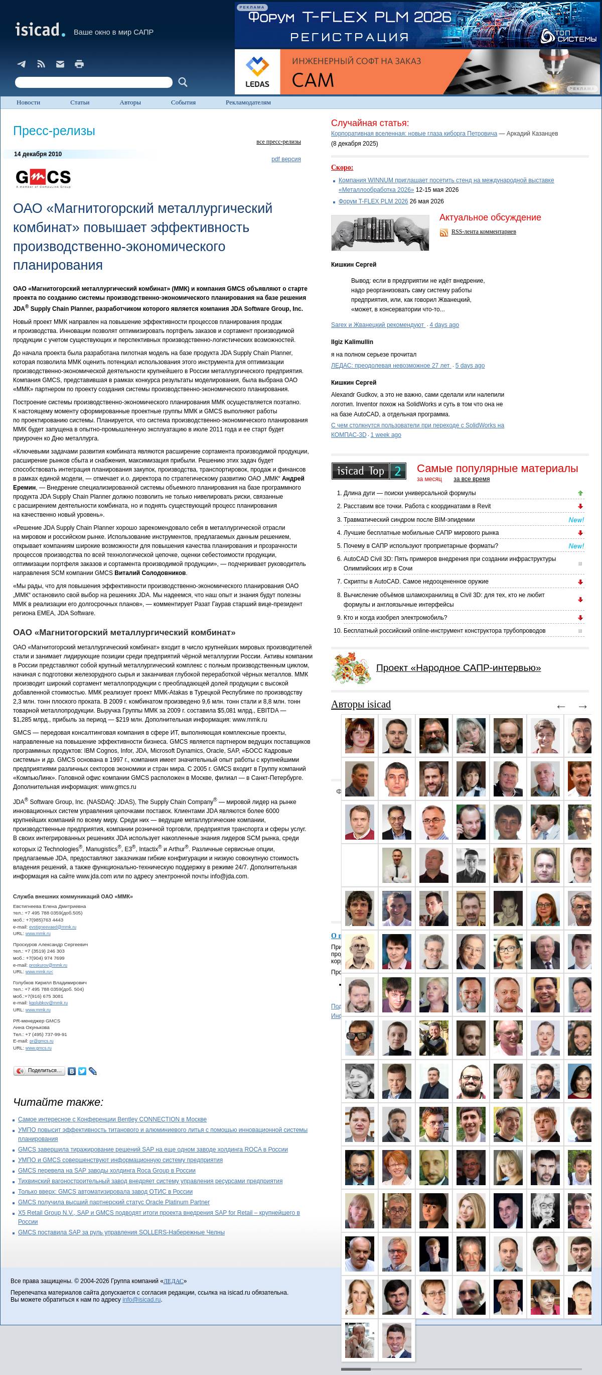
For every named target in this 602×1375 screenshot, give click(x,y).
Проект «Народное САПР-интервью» (458, 667)
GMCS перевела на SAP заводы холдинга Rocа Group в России (107, 1170)
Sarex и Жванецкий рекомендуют (378, 324)
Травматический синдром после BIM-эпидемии (409, 519)
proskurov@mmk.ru (48, 965)
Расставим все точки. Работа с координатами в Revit (417, 506)
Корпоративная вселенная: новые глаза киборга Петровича (414, 133)
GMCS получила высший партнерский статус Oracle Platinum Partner (114, 1202)
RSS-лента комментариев (484, 231)
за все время (472, 479)
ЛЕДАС (174, 1281)
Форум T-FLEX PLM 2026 (373, 201)
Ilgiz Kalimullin (352, 342)
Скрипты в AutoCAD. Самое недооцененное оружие (416, 581)
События (183, 102)
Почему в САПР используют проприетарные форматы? (421, 545)
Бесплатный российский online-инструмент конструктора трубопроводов (445, 630)
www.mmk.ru (38, 933)
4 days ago (444, 324)
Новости (28, 102)
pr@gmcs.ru (42, 1041)
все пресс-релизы (278, 141)
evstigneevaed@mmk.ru (52, 927)
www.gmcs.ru (39, 1048)
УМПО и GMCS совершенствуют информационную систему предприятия (120, 1160)
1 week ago (386, 434)
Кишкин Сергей (353, 264)
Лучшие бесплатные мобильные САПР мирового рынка (421, 532)
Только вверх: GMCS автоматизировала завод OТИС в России (105, 1191)
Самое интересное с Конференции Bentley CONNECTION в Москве (112, 1119)
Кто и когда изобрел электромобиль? (395, 617)
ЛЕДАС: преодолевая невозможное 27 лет (391, 365)
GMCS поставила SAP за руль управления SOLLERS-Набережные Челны (121, 1232)
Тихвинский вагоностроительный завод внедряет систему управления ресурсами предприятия (150, 1181)
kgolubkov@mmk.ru (48, 1002)
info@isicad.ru (141, 1299)
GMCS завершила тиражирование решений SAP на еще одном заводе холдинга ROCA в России (153, 1149)
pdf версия (286, 159)
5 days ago (470, 365)
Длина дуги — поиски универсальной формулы (410, 493)
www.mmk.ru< (39, 971)
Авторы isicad (361, 704)
